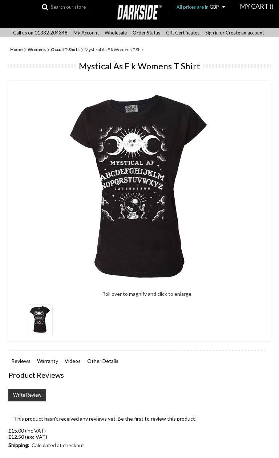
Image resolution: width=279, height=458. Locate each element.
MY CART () (257, 6)
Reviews (21, 361)
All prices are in (201, 7)
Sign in (212, 33)
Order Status (146, 33)
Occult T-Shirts (65, 49)
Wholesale (116, 33)
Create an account (245, 33)
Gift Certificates (182, 33)
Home (16, 49)
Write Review (27, 395)
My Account (86, 33)
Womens (37, 49)
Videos (73, 361)
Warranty (47, 361)
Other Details (102, 361)
